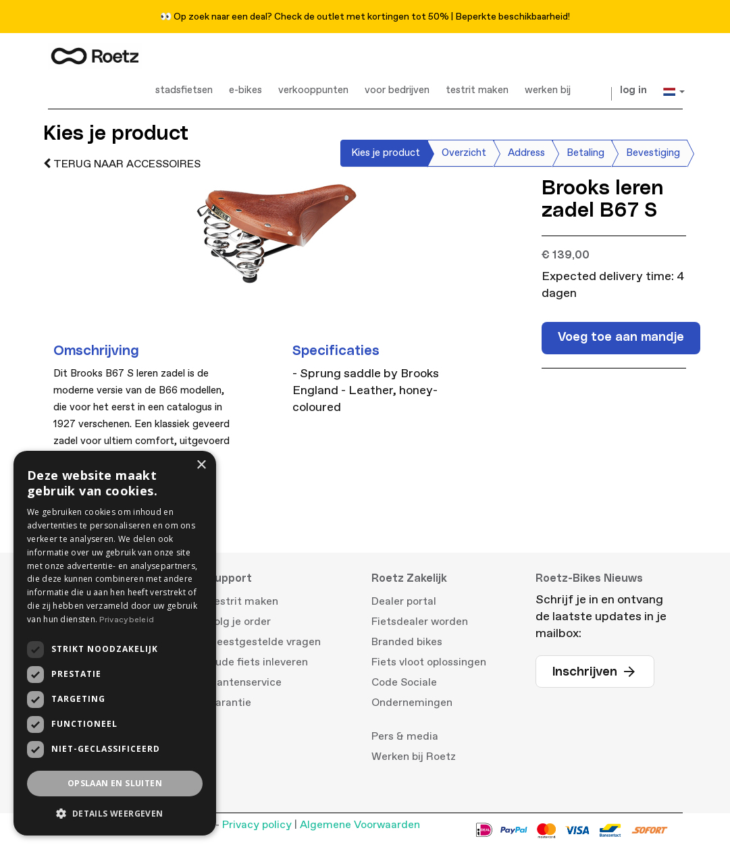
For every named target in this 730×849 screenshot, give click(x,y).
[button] (115, 813)
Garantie (229, 702)
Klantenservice (244, 682)
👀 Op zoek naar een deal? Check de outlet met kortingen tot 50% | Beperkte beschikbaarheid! (365, 16)
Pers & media (404, 736)
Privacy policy (257, 824)
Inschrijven (594, 672)
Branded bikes (406, 642)
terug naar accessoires (122, 164)
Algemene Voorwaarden (360, 824)
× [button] (201, 465)
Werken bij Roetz (413, 756)
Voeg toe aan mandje (621, 337)
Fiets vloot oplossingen (428, 662)
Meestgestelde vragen (264, 642)
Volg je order (239, 621)
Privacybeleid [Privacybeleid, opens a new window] (126, 620)
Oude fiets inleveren (257, 662)
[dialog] (115, 643)
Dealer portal (403, 601)
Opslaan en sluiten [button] (115, 783)
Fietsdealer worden (419, 621)
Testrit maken (242, 601)
